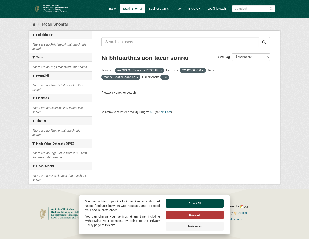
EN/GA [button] (194, 8)
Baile (112, 8)
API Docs (166, 112)
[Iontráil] (271, 8)
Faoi (178, 8)
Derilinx (241, 213)
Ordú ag (224, 57)
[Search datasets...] (180, 42)
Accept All (195, 203)
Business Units (159, 8)
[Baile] (34, 24)
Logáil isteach (216, 8)
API (152, 112)
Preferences (195, 226)
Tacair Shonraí (132, 8)
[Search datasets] (253, 8)
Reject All (194, 215)
